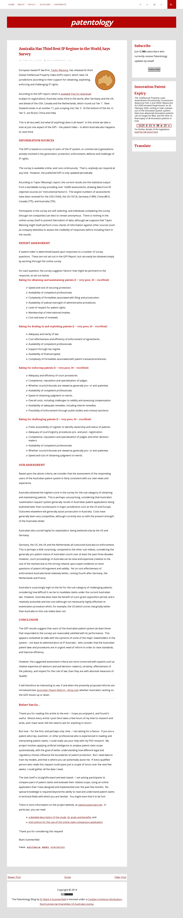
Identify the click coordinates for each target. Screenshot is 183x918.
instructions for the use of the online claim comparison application (65, 822)
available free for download (76, 94)
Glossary (45, 4)
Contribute (60, 4)
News (45, 847)
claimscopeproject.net (90, 804)
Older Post (120, 877)
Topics (31, 4)
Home (11, 4)
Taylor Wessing (59, 70)
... (72, 60)
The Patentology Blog (24, 899)
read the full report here (146, 132)
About (21, 4)
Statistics (58, 847)
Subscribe (154, 69)
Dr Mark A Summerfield (53, 899)
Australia (34, 847)
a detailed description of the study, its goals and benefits (59, 817)
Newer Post (14, 877)
